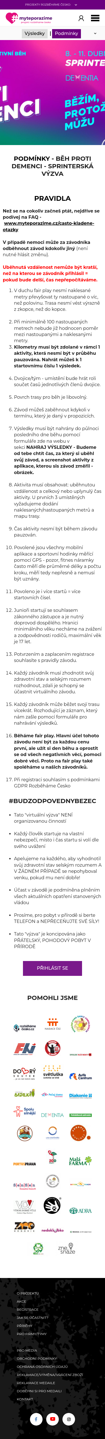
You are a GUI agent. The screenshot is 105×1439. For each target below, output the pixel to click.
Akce (21, 1301)
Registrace (27, 1309)
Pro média (27, 1350)
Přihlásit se (52, 968)
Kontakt (25, 1399)
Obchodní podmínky (37, 1358)
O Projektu (28, 1293)
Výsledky (35, 33)
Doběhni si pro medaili (39, 1391)
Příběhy (24, 1326)
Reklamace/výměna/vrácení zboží (50, 1375)
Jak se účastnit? (32, 1318)
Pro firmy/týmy (32, 1334)
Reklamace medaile (36, 1383)
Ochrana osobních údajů (42, 1367)
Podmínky (66, 33)
